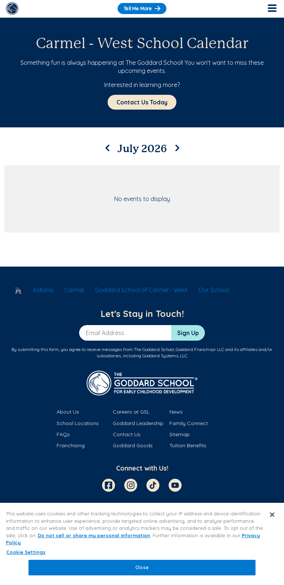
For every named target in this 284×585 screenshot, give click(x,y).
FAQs (63, 434)
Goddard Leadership (138, 423)
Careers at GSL (131, 411)
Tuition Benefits (187, 445)
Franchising (71, 445)
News (176, 411)
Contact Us (127, 434)
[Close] (272, 515)
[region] (142, 544)
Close (142, 567)
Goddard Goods (133, 445)
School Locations (78, 423)
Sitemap (179, 434)
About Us (68, 411)
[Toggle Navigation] (272, 8)
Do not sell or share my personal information (94, 535)
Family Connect (188, 423)
